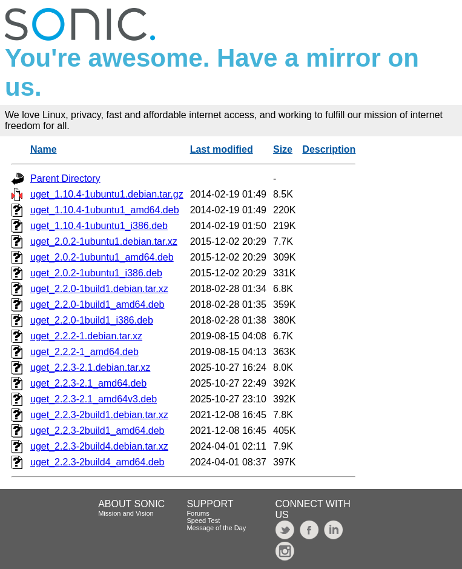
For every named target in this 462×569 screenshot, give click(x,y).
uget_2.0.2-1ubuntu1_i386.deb (96, 273)
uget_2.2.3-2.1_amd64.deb (88, 383)
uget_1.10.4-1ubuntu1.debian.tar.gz (106, 194)
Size (282, 149)
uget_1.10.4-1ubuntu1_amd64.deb (104, 210)
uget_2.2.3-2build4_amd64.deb (97, 462)
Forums (197, 513)
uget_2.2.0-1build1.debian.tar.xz (99, 289)
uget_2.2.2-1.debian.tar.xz (86, 336)
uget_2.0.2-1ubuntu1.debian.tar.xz (103, 241)
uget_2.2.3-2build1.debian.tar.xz (99, 415)
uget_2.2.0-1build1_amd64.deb (97, 304)
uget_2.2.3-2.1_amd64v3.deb (93, 399)
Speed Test (203, 520)
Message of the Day (216, 527)
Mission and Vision (126, 513)
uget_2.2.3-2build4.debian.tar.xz (99, 446)
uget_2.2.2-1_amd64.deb (84, 352)
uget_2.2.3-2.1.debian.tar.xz (90, 367)
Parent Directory (65, 178)
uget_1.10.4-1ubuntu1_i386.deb (99, 226)
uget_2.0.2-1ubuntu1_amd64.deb (102, 257)
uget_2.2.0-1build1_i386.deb (91, 320)
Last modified (221, 149)
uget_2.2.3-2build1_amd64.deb (97, 430)
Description (328, 149)
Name (43, 149)
